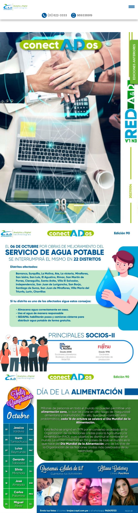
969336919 (84, 15)
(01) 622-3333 (57, 15)
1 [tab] (68, 221)
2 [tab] (70, 221)
